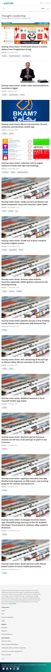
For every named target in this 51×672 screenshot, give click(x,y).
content (5, 172)
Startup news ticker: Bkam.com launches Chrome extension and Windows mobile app (24, 125)
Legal (3, 621)
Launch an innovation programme (11, 651)
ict (17, 211)
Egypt (22, 95)
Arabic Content (23, 172)
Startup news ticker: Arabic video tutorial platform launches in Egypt (25, 86)
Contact (47, 3)
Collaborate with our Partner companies (13, 648)
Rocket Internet (14, 56)
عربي (48, 8)
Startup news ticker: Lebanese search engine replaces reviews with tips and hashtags (22, 164)
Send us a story (6, 641)
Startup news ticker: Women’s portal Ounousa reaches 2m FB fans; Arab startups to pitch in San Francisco (24, 440)
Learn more (12, 604)
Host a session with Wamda (9, 644)
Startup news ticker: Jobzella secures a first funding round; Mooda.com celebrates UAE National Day (25, 322)
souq (4, 211)
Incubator (12, 250)
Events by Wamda (6, 634)
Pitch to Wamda (6, 655)
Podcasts (4, 627)
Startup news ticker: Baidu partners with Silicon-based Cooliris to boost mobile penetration (23, 565)
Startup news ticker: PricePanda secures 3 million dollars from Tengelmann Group (24, 48)
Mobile (11, 291)
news (11, 369)
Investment (26, 56)
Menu (43, 8)
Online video (13, 95)
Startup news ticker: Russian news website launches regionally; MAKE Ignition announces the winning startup (24, 282)
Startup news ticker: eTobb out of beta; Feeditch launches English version (23, 241)
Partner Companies (7, 617)
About (41, 3)
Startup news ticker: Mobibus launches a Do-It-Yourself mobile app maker (23, 399)
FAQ (2, 614)
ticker (4, 56)
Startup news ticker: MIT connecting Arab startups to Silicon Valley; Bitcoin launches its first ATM (24, 360)
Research (4, 631)
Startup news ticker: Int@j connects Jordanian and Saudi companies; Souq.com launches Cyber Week (24, 203)
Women (19, 291)
